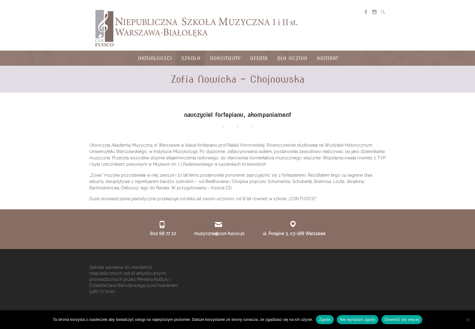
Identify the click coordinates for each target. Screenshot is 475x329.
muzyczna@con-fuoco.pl (219, 233)
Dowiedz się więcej (401, 319)
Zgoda (325, 319)
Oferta (259, 58)
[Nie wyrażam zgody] (467, 320)
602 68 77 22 (163, 233)
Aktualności (155, 58)
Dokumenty (225, 58)
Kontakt (327, 58)
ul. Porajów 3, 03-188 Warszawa (294, 233)
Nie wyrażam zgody (358, 319)
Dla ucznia (292, 58)
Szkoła (191, 58)
